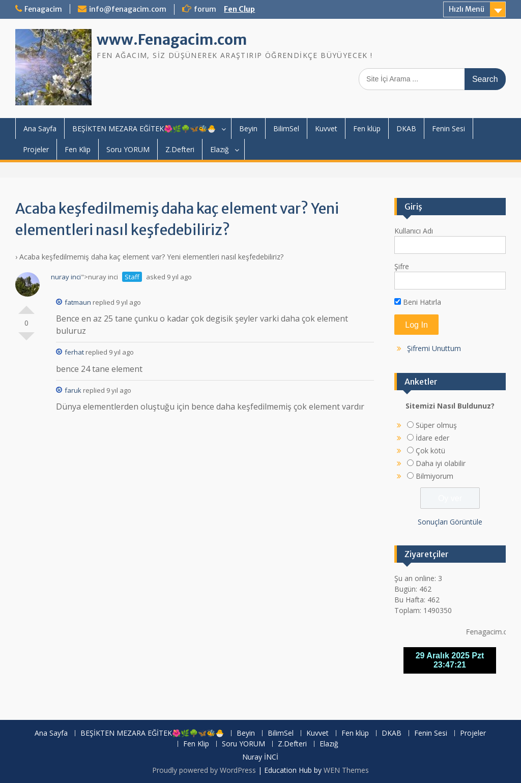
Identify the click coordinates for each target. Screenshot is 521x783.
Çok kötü (430, 450)
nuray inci (66, 276)
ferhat (70, 352)
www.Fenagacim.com (172, 40)
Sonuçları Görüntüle (450, 522)
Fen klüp (367, 128)
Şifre (401, 266)
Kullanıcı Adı (413, 231)
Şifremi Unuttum (434, 348)
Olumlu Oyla (26, 306)
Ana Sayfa (39, 128)
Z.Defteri (179, 149)
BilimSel (286, 128)
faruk (68, 390)
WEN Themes (346, 770)
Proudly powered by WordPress (204, 770)
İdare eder (432, 438)
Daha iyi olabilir (441, 463)
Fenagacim (43, 9)
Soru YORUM (128, 149)
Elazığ (219, 149)
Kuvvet (326, 128)
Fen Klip (78, 149)
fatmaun (73, 302)
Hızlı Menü (466, 9)
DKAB (406, 128)
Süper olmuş (436, 425)
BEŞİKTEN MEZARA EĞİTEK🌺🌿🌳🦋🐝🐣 (144, 128)
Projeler (36, 149)
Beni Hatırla (417, 302)
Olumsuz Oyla (26, 340)
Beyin (248, 128)
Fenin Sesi (448, 128)
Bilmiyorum (434, 476)
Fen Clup (239, 9)
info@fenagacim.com (127, 9)
